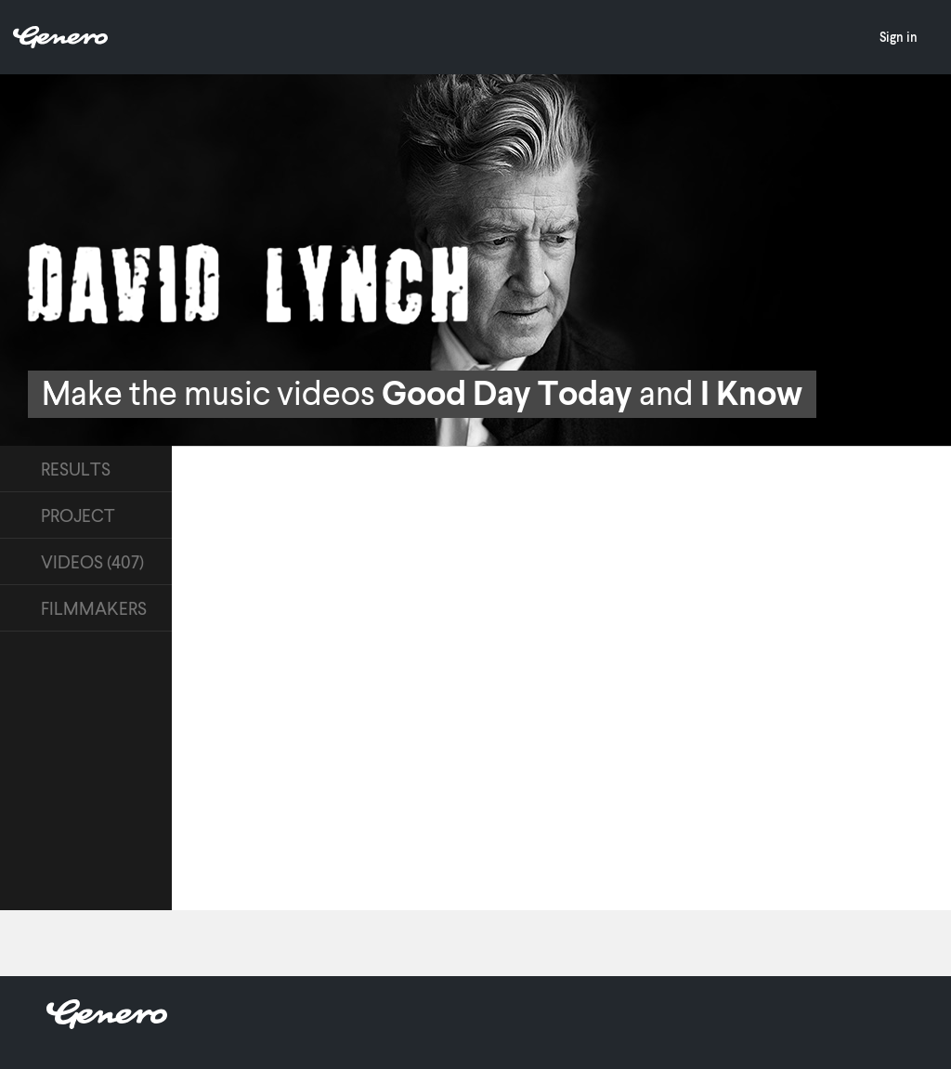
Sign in (898, 37)
